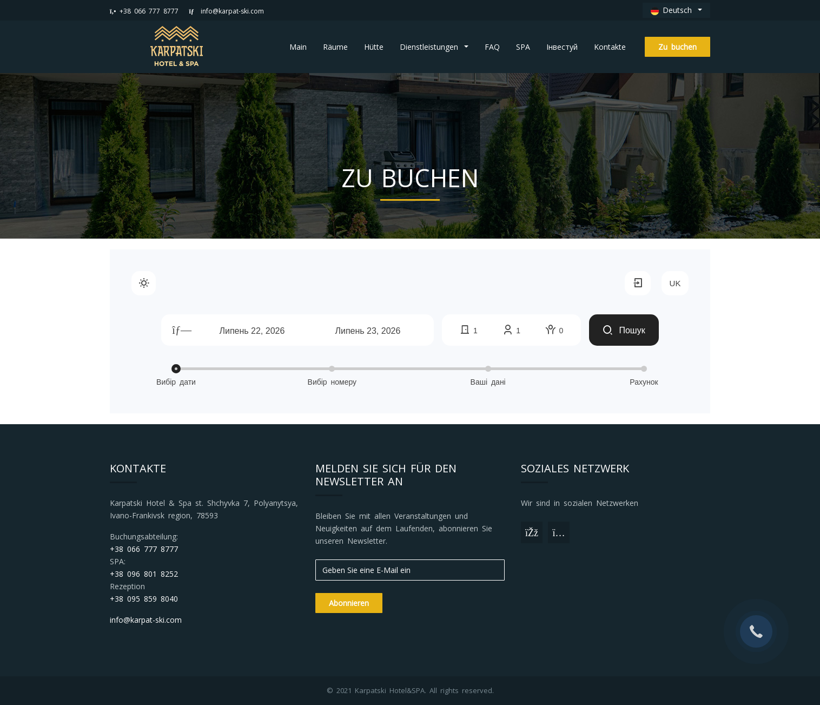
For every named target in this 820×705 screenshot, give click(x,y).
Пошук (624, 330)
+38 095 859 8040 (144, 599)
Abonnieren (349, 603)
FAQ (492, 47)
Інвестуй (562, 47)
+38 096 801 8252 (144, 574)
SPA (523, 47)
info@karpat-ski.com (226, 11)
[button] (676, 10)
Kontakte (610, 47)
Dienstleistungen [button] (431, 47)
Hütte (373, 47)
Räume (335, 47)
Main (298, 47)
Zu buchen (677, 47)
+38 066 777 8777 (144, 11)
